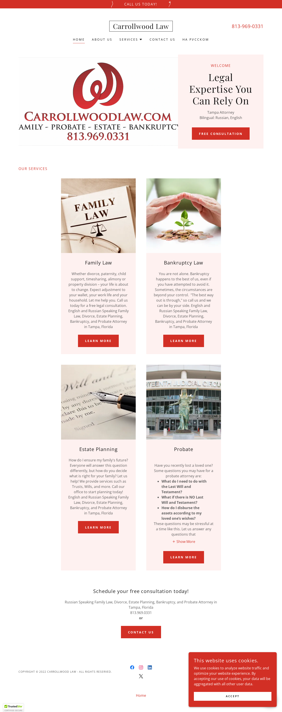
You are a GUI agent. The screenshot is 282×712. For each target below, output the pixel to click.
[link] (141, 27)
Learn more (98, 341)
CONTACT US (141, 632)
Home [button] (141, 695)
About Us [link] (102, 39)
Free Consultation (221, 134)
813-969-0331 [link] (247, 26)
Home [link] (79, 39)
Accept (232, 696)
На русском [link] (195, 39)
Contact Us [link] (162, 39)
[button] (131, 39)
